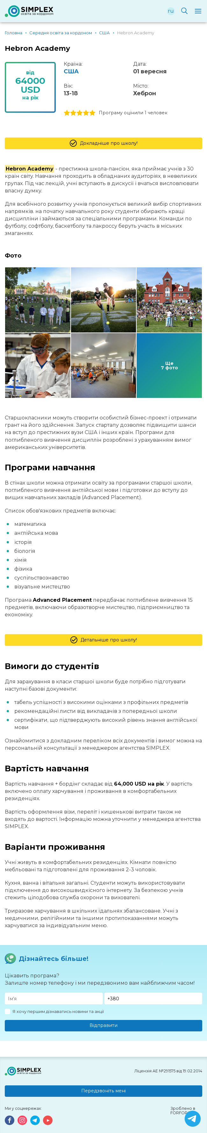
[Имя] (54, 998)
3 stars (79, 113)
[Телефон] (153, 998)
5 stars (92, 113)
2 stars (73, 113)
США (71, 71)
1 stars (67, 113)
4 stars (86, 113)
